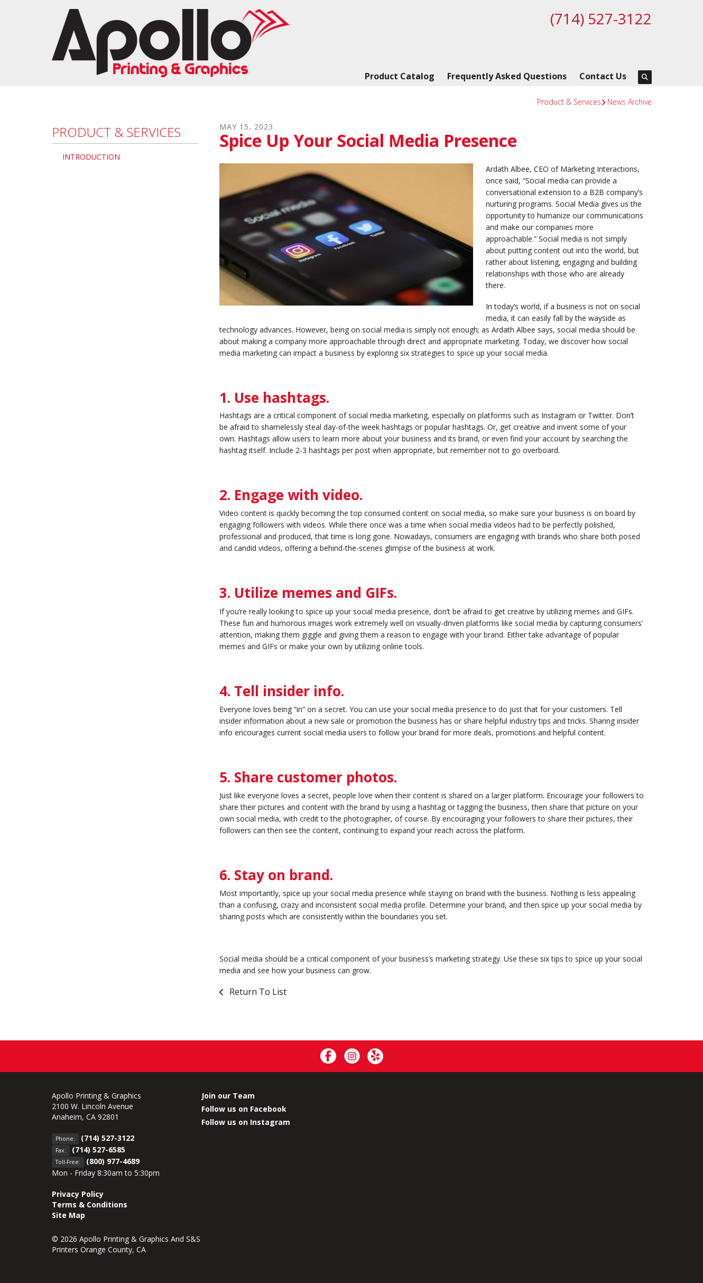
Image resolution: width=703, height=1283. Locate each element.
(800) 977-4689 (113, 1161)
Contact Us (602, 76)
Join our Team (228, 1096)
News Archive (629, 102)
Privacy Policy (78, 1194)
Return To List (256, 992)
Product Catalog (399, 76)
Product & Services (569, 102)
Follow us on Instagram (245, 1122)
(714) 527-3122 (601, 18)
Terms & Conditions (89, 1204)
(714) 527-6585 (98, 1149)
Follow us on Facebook (243, 1109)
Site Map (68, 1215)
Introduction (91, 157)
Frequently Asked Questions (507, 76)
